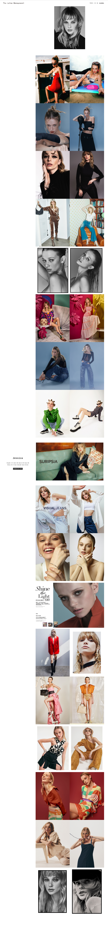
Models (91, 3)
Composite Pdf (18, 468)
